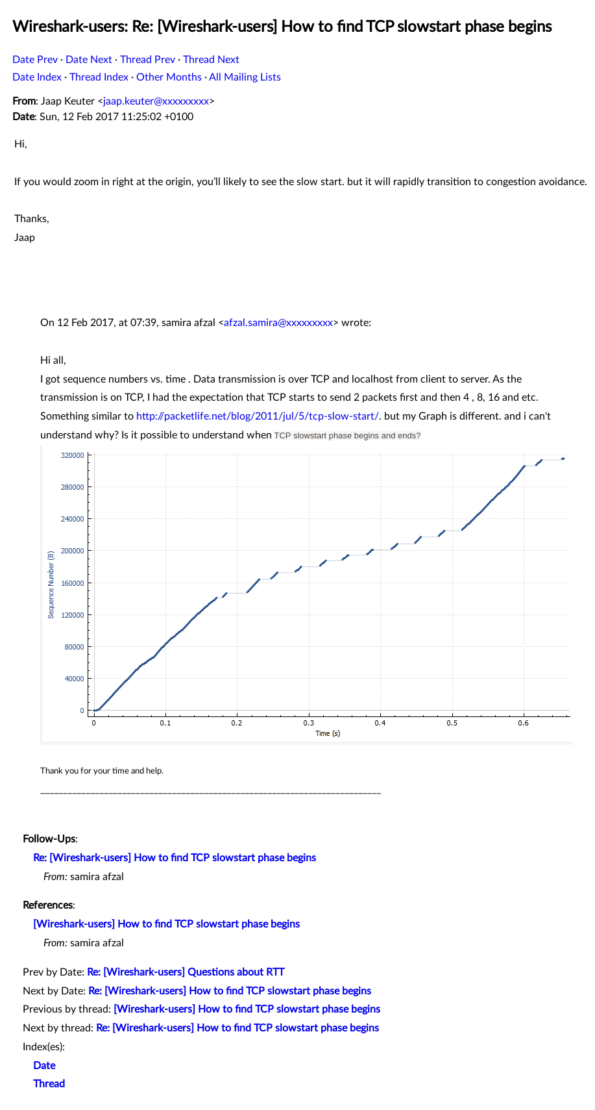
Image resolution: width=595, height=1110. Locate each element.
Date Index (37, 77)
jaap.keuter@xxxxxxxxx (156, 101)
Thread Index (98, 77)
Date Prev (35, 60)
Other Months (169, 77)
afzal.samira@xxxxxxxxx (278, 323)
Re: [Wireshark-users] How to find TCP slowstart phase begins (174, 858)
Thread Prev (147, 60)
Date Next (89, 60)
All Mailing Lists (245, 77)
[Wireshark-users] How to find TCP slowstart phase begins (166, 924)
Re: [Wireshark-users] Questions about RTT (185, 972)
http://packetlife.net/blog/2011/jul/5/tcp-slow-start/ (257, 416)
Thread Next (211, 60)
